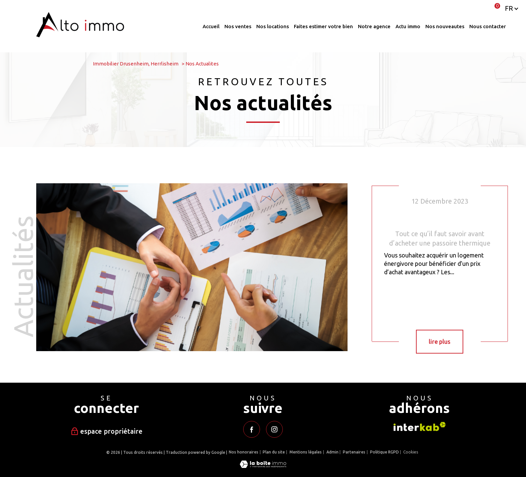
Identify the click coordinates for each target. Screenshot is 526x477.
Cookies (410, 452)
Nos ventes (237, 26)
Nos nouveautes (444, 26)
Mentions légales (306, 452)
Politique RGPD (384, 452)
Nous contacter (487, 26)
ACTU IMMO (408, 26)
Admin (332, 452)
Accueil (211, 26)
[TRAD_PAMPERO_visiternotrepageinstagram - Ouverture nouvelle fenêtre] (274, 429)
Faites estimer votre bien (323, 26)
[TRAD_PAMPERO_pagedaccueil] (80, 35)
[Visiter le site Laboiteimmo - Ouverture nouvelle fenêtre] (263, 465)
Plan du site (274, 452)
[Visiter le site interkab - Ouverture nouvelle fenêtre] (419, 426)
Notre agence (374, 26)
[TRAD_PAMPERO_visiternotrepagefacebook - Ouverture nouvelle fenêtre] (251, 429)
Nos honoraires (243, 452)
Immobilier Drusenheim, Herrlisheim (135, 63)
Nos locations (272, 26)
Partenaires (354, 452)
